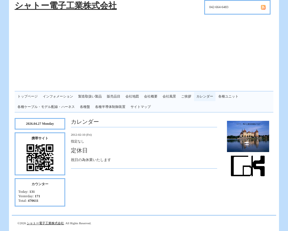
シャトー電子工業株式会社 (66, 5)
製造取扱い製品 (90, 96)
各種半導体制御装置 (110, 107)
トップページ (27, 96)
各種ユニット (228, 96)
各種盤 (85, 107)
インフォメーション (58, 96)
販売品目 (113, 96)
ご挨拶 (186, 96)
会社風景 (169, 96)
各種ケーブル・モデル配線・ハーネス (46, 107)
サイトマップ (140, 107)
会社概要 (151, 96)
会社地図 (132, 96)
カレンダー (204, 96)
